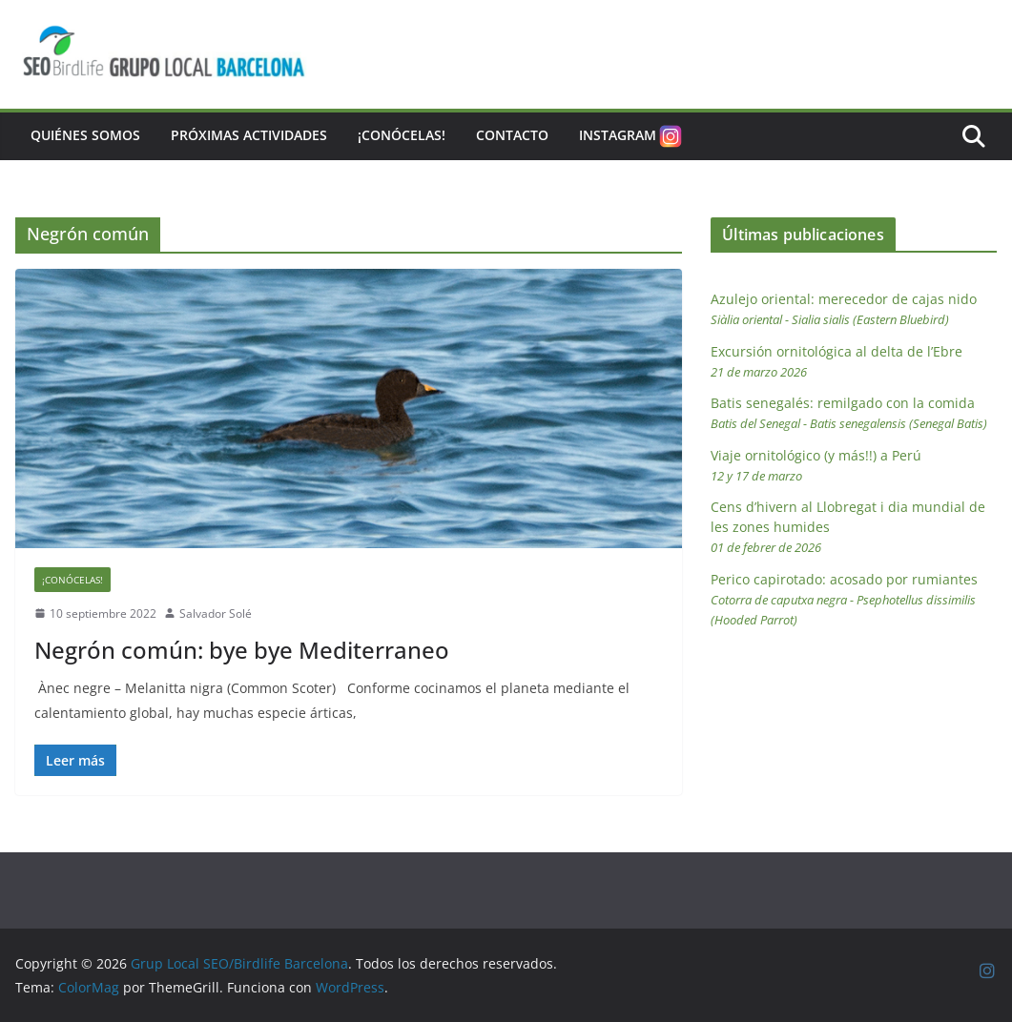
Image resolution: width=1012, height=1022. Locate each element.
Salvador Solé (215, 613)
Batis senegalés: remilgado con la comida (849, 413)
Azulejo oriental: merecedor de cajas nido (844, 309)
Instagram (632, 136)
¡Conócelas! (401, 135)
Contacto (512, 135)
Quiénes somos (85, 135)
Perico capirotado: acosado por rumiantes (844, 599)
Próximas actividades (249, 135)
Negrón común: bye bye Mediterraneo (241, 649)
